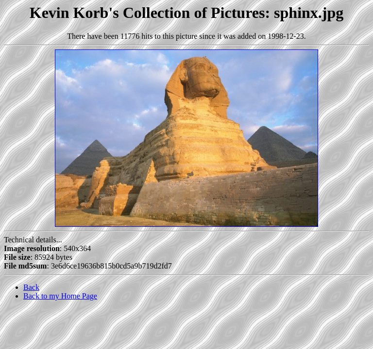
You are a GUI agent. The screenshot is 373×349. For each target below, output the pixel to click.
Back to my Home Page (60, 296)
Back (31, 287)
